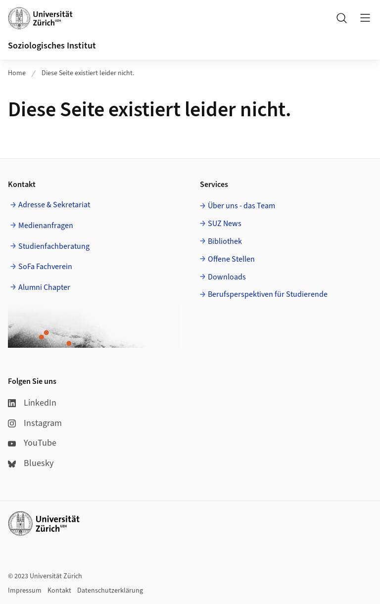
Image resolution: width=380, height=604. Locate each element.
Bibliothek (225, 241)
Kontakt (59, 591)
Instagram (35, 423)
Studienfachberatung (54, 246)
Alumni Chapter (44, 287)
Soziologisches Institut (52, 46)
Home (17, 73)
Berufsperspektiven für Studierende (268, 294)
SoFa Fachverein (45, 266)
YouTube (32, 443)
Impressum (25, 591)
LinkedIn (32, 403)
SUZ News (224, 223)
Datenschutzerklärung (110, 591)
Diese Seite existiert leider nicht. (88, 73)
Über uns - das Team (241, 205)
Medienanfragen (45, 225)
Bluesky (30, 463)
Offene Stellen (231, 259)
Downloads (227, 277)
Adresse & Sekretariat (54, 204)
